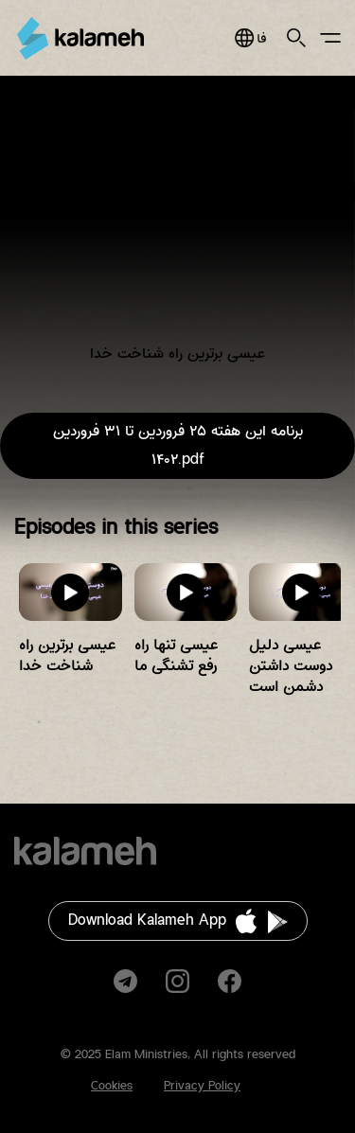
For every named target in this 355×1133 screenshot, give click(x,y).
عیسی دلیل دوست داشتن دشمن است (290, 666)
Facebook (229, 981)
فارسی (250, 37)
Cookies (112, 1085)
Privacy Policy (202, 1085)
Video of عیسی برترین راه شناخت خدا (177, 233)
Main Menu (330, 37)
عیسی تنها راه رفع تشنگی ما (176, 655)
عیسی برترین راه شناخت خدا (67, 655)
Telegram (125, 981)
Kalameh (80, 38)
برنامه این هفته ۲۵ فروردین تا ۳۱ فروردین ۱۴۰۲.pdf (178, 445)
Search (296, 37)
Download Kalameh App (147, 920)
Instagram (177, 981)
